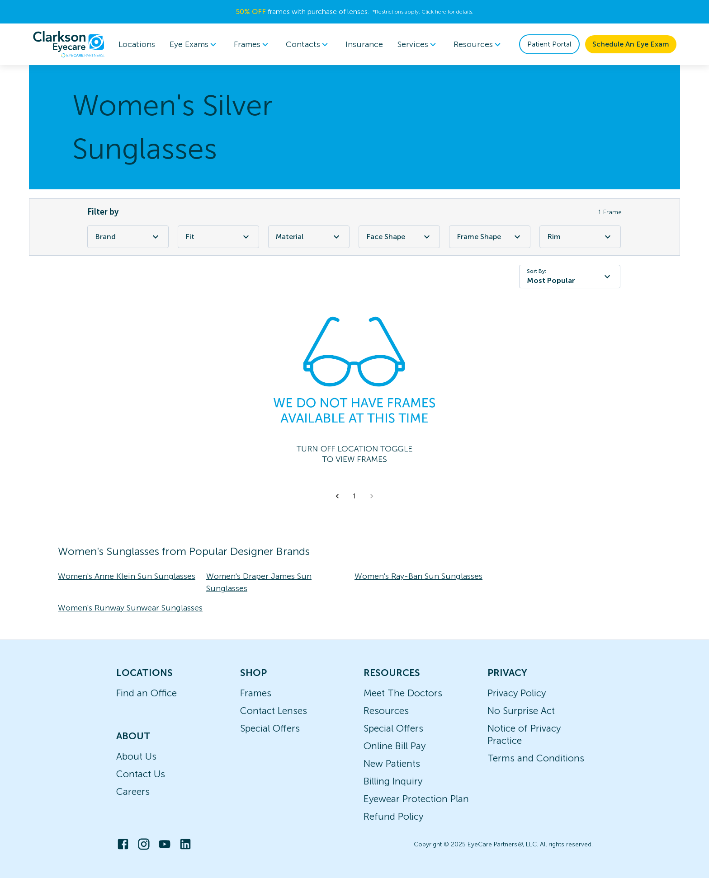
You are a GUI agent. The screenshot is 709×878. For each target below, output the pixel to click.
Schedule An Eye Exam (630, 44)
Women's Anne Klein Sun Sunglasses (126, 576)
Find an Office (146, 693)
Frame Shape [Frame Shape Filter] (490, 236)
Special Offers (270, 728)
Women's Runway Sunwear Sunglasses (130, 608)
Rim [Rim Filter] (580, 236)
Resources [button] (479, 44)
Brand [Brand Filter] (128, 236)
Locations (136, 44)
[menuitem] (194, 44)
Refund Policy (393, 816)
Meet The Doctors (403, 693)
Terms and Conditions (535, 758)
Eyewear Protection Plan (416, 798)
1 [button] (354, 496)
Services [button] (418, 44)
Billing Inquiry (393, 781)
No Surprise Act (521, 710)
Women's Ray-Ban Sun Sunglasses (418, 576)
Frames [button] (252, 44)
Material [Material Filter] (309, 236)
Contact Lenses (273, 710)
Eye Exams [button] (194, 44)
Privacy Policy (516, 693)
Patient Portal (549, 44)
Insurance (364, 44)
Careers (133, 791)
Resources (386, 710)
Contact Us (140, 773)
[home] (69, 44)
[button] (337, 496)
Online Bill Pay (394, 745)
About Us (136, 756)
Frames (255, 693)
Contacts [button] (308, 44)
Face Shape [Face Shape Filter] (399, 236)
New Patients (392, 763)
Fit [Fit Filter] (218, 236)
